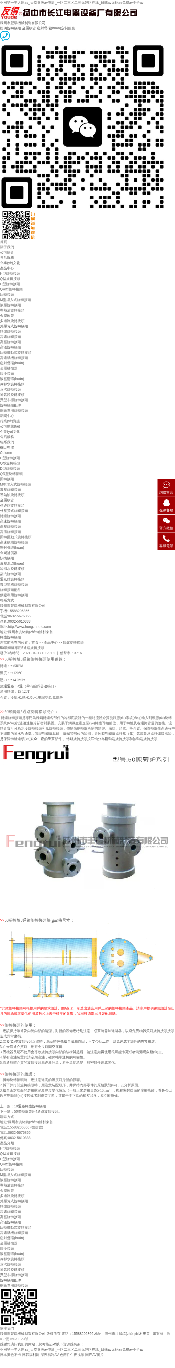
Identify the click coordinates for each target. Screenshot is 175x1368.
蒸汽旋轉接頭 (10, 389)
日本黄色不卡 (10, 1355)
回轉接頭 (7, 294)
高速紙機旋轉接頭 (14, 358)
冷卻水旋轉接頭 (12, 384)
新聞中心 (7, 416)
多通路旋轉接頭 (12, 321)
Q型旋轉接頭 (10, 279)
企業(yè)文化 (10, 263)
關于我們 (7, 247)
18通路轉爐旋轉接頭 (30, 1106)
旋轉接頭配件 (10, 405)
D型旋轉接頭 (10, 284)
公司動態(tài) (10, 426)
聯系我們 (7, 442)
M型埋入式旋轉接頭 (15, 300)
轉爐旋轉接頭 (10, 331)
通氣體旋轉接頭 (12, 395)
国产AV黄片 (94, 1355)
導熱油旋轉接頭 (12, 310)
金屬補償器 (9, 368)
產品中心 (7, 268)
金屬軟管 (7, 316)
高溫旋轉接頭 (10, 347)
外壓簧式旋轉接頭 (14, 326)
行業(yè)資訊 (10, 421)
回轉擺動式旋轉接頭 (16, 352)
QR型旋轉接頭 (11, 289)
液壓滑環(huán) (12, 379)
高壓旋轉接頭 (10, 342)
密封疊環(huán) (12, 363)
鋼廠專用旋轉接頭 (14, 410)
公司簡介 (7, 252)
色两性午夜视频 (72, 1355)
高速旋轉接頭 (10, 337)
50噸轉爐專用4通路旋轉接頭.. (37, 1111)
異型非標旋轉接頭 (14, 400)
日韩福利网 (31, 1355)
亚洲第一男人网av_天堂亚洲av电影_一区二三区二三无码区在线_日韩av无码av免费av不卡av (72, 3)
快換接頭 (7, 374)
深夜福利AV (49, 1355)
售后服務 (7, 258)
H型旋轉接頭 (10, 273)
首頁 (3, 242)
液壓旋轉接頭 (10, 305)
